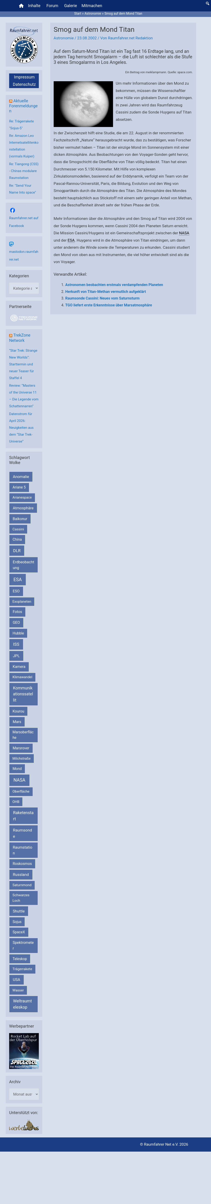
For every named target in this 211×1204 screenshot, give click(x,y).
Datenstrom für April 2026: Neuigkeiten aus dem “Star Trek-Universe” (21, 427)
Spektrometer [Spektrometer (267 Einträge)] (23, 945)
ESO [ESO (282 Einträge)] (16, 591)
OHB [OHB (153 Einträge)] (16, 802)
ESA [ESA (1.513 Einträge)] (17, 579)
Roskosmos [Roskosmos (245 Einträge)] (22, 863)
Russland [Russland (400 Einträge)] (21, 874)
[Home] (21, 5)
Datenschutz (24, 84)
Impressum (24, 77)
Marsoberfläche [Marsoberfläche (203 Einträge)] (23, 735)
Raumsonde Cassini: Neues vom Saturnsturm (102, 298)
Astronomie (64, 38)
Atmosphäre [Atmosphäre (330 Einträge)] (23, 508)
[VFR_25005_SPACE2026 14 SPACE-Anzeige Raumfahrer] (24, 1051)
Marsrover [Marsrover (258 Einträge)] (21, 748)
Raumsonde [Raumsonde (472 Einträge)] (22, 833)
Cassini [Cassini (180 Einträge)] (18, 529)
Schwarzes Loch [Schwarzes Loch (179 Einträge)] (21, 897)
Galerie (70, 5)
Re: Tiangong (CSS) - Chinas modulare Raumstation (24, 171)
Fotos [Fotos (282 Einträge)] (17, 612)
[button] (207, 3)
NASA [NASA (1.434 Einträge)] (19, 780)
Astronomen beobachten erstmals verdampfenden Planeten (114, 285)
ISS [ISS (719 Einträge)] (16, 644)
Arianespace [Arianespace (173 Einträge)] (22, 497)
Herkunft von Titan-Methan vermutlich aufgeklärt (105, 291)
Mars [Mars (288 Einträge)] (17, 722)
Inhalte (34, 5)
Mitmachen (92, 5)
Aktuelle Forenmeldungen (23, 105)
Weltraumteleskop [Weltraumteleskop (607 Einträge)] (22, 1004)
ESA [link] (71, 240)
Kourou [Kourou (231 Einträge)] (18, 711)
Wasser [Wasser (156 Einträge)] (18, 990)
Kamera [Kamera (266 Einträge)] (19, 666)
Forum (52, 5)
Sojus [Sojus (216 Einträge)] (17, 922)
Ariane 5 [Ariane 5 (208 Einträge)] (19, 487)
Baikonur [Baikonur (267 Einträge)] (20, 519)
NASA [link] (184, 233)
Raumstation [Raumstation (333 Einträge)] (22, 850)
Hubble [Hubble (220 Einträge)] (18, 633)
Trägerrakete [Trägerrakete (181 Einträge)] (22, 969)
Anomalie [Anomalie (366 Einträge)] (21, 476)
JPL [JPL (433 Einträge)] (16, 655)
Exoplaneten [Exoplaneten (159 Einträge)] (22, 601)
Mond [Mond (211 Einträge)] (17, 769)
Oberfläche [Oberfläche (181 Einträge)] (21, 791)
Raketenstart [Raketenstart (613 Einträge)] (23, 815)
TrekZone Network (19, 338)
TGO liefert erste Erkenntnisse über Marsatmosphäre (108, 305)
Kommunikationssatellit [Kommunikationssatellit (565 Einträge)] (23, 694)
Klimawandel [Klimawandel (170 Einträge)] (22, 677)
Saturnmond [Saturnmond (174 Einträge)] (22, 885)
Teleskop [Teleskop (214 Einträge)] (20, 959)
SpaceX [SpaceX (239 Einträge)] (19, 932)
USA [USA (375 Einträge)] (16, 979)
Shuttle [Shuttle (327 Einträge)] (19, 911)
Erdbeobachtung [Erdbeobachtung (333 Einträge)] (23, 565)
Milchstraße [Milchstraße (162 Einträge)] (22, 758)
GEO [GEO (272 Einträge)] (16, 622)
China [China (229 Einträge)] (17, 539)
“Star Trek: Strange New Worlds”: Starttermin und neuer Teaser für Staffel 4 (23, 364)
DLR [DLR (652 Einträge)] (17, 550)
